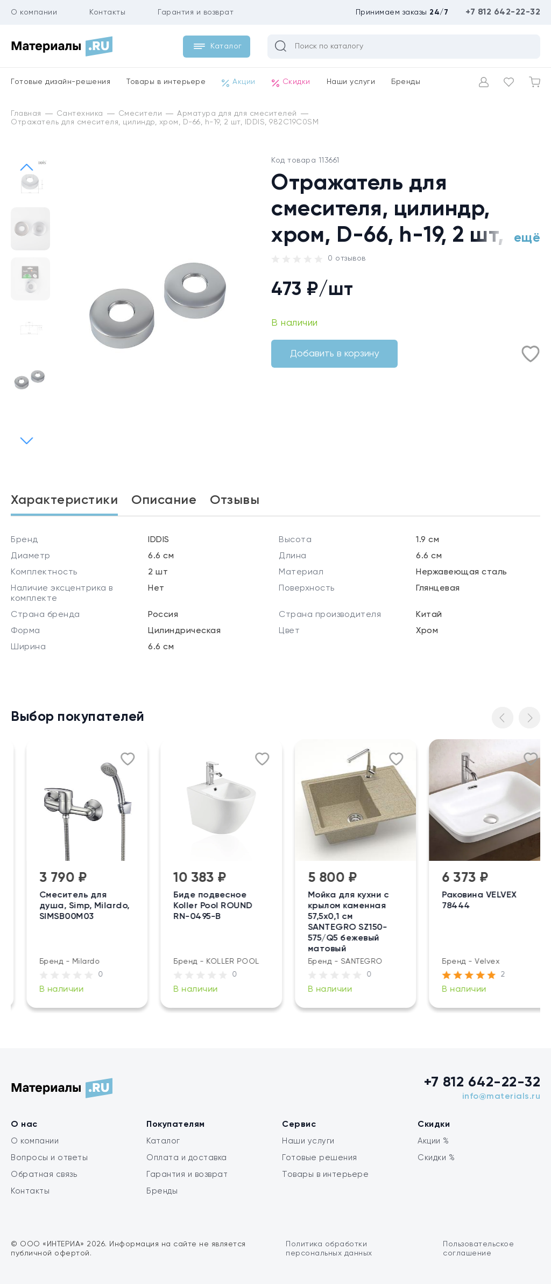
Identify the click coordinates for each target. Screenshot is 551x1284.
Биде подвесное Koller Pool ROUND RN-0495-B (270, 906)
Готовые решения (319, 1158)
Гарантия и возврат (196, 12)
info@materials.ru (501, 1096)
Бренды (405, 82)
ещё (527, 237)
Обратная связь (44, 1174)
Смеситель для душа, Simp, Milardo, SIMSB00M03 (141, 906)
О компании (34, 12)
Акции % (433, 1141)
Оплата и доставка (186, 1158)
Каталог (163, 1141)
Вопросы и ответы (49, 1158)
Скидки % (436, 1158)
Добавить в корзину (334, 354)
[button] (26, 440)
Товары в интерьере (166, 82)
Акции (239, 82)
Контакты (107, 12)
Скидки (291, 82)
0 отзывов (347, 258)
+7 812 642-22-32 (502, 12)
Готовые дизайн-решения (60, 82)
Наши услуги (351, 82)
